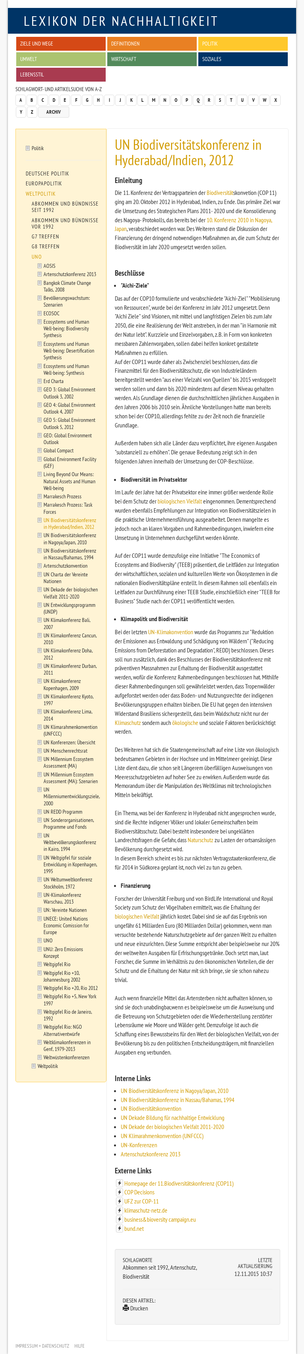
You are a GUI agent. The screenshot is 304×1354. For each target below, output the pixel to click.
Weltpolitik (41, 193)
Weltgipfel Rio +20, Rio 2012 (71, 988)
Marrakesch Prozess (63, 496)
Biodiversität (220, 192)
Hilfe (79, 1346)
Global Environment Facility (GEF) (70, 462)
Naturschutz (200, 840)
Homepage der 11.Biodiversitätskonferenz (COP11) (179, 1183)
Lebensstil (32, 74)
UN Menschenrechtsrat (65, 750)
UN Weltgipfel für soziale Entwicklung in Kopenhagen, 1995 (70, 864)
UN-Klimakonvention (170, 632)
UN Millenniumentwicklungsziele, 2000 (72, 796)
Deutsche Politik (47, 173)
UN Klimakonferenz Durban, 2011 (70, 669)
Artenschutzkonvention (65, 565)
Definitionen (125, 43)
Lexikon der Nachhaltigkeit (121, 20)
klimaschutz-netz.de (145, 1210)
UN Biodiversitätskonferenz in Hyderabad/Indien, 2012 (70, 523)
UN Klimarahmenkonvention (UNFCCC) (162, 1136)
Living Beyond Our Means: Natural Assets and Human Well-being (69, 481)
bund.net (134, 1228)
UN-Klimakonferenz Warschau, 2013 (62, 898)
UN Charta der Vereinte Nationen (66, 577)
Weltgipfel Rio (57, 964)
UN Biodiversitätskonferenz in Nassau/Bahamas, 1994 (177, 1100)
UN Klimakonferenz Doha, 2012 (68, 653)
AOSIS (49, 265)
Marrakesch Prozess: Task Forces (68, 508)
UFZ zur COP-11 (141, 1201)
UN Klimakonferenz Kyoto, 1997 (69, 699)
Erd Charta (54, 381)
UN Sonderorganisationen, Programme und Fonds (69, 823)
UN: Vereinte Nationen (65, 909)
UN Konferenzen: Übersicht (69, 742)
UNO (37, 256)
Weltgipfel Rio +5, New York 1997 (70, 999)
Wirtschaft (123, 59)
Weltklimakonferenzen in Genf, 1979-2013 (67, 1045)
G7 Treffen (45, 236)
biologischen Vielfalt (180, 501)
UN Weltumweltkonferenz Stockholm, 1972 (68, 882)
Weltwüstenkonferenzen (66, 1057)
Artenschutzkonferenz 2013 (150, 1154)
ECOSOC (51, 313)
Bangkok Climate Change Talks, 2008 (67, 286)
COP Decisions (139, 1192)
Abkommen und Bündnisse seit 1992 (65, 207)
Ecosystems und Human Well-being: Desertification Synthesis (69, 350)
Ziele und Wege (36, 43)
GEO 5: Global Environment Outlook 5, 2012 (69, 423)
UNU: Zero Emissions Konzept (63, 952)
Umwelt (28, 59)
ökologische (185, 723)
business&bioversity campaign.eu (160, 1219)
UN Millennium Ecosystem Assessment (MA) (68, 762)
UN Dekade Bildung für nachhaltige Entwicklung (172, 1117)
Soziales (211, 59)
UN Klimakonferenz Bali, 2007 (67, 623)
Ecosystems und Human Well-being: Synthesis (66, 369)
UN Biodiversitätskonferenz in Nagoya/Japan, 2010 (174, 1091)
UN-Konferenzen (139, 1145)
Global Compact (59, 450)
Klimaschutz (128, 723)
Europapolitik (44, 183)
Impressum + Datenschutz (42, 1346)
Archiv (53, 112)
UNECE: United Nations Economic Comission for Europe (66, 925)
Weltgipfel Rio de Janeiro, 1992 (68, 1015)
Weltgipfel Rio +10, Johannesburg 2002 (62, 976)
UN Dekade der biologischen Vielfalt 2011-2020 (172, 1127)
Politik (210, 43)
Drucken (135, 1308)
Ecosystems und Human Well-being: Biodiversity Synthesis (66, 328)
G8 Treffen (46, 246)
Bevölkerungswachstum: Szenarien (67, 301)
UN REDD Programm (63, 811)
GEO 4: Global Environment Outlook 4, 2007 (69, 408)
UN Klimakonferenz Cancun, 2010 (70, 638)
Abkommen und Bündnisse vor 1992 (65, 223)
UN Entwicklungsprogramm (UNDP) (69, 608)
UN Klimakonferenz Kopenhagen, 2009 (62, 684)
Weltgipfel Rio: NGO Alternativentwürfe (63, 1030)
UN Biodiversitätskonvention (151, 1108)
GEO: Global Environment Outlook (68, 438)
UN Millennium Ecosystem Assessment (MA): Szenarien (71, 777)
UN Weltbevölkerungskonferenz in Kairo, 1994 (70, 842)
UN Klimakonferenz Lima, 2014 (68, 715)
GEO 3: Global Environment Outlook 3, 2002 (69, 392)
